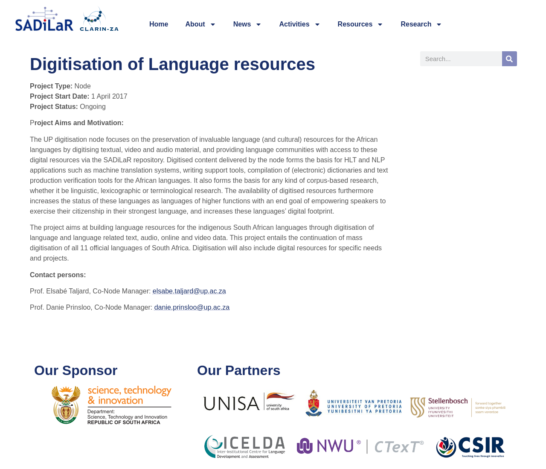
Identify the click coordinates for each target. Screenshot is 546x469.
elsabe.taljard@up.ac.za (189, 291)
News (247, 24)
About (200, 24)
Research (421, 24)
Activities (299, 24)
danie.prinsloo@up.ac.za (191, 307)
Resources (361, 24)
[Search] (509, 58)
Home (158, 24)
